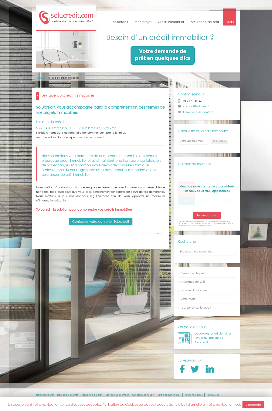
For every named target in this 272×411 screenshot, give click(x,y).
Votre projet (188, 299)
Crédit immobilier (171, 22)
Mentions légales (193, 395)
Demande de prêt (192, 273)
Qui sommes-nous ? (143, 395)
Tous (39, 128)
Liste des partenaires (168, 395)
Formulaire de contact (198, 112)
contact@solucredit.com (199, 106)
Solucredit (120, 22)
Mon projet (143, 22)
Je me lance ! (206, 215)
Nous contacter (45, 395)
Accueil (40, 77)
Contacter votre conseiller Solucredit (100, 221)
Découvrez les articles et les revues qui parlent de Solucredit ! (213, 338)
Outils (229, 22)
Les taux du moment (194, 290)
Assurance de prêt (205, 22)
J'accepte (253, 404)
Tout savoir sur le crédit (195, 307)
